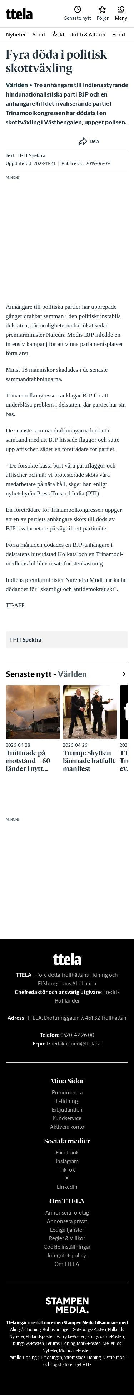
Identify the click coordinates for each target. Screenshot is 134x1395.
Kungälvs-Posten (28, 1343)
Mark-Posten (89, 1343)
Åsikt (59, 34)
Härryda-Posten (70, 1336)
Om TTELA (67, 1264)
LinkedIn (67, 1186)
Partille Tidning (22, 1357)
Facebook (67, 1152)
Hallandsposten (40, 1336)
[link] (19, 13)
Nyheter (16, 34)
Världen (17, 85)
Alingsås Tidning (25, 1329)
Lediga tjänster (67, 1229)
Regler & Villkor (67, 1238)
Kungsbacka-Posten (105, 1336)
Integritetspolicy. (67, 1255)
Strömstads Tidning (82, 1357)
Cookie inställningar (67, 1246)
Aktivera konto (67, 1126)
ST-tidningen (50, 1357)
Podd (118, 34)
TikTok (67, 1169)
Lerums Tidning (60, 1343)
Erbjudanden (67, 1109)
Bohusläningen (57, 1329)
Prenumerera (67, 1092)
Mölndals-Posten (75, 1350)
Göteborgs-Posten (89, 1329)
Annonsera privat (67, 1221)
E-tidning (67, 1101)
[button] (121, 13)
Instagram (67, 1161)
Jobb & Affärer (88, 34)
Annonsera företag (67, 1212)
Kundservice (67, 1118)
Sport (39, 34)
